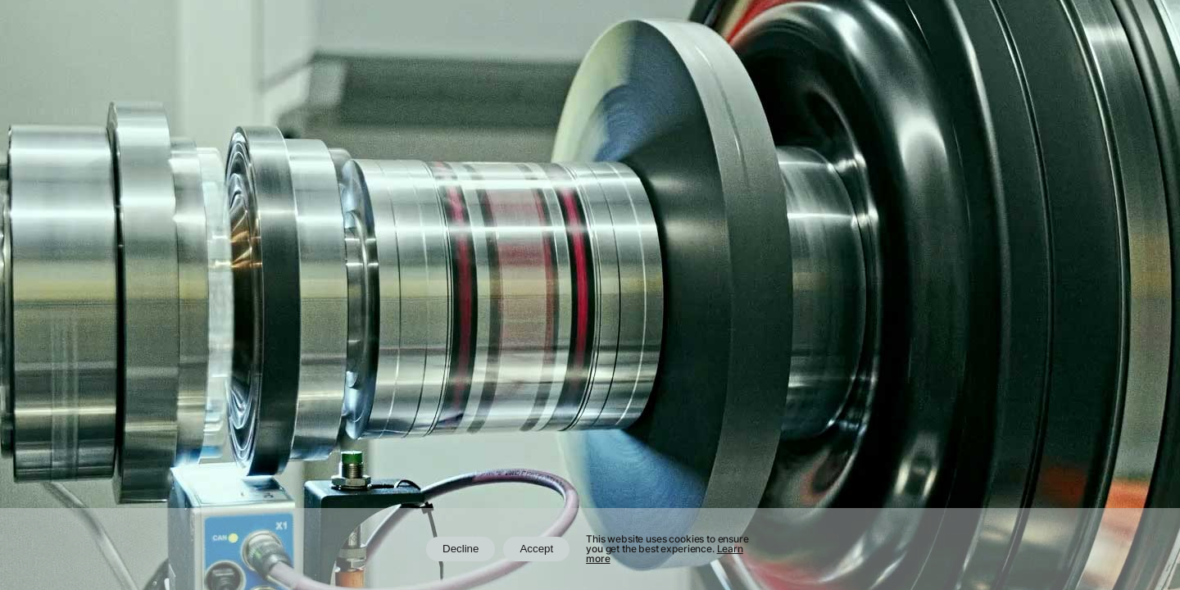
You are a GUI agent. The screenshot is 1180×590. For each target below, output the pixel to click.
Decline (460, 548)
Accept (536, 548)
